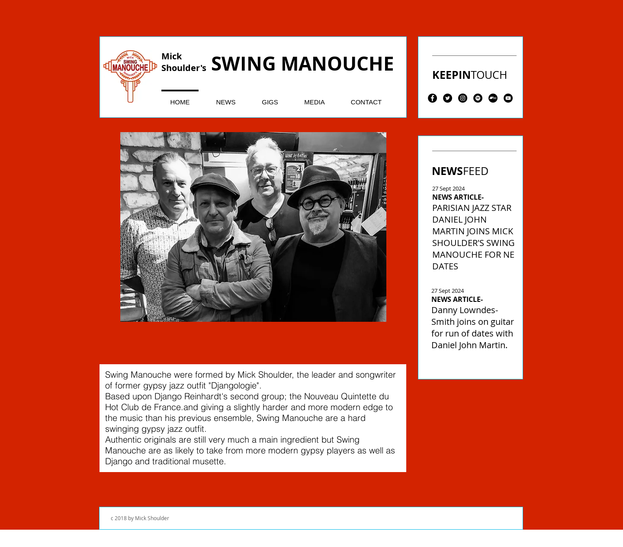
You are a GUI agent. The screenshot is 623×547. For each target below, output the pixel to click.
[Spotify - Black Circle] (477, 98)
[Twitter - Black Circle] (447, 98)
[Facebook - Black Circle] (432, 98)
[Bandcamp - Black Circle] (493, 98)
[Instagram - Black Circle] (462, 98)
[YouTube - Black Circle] (508, 98)
